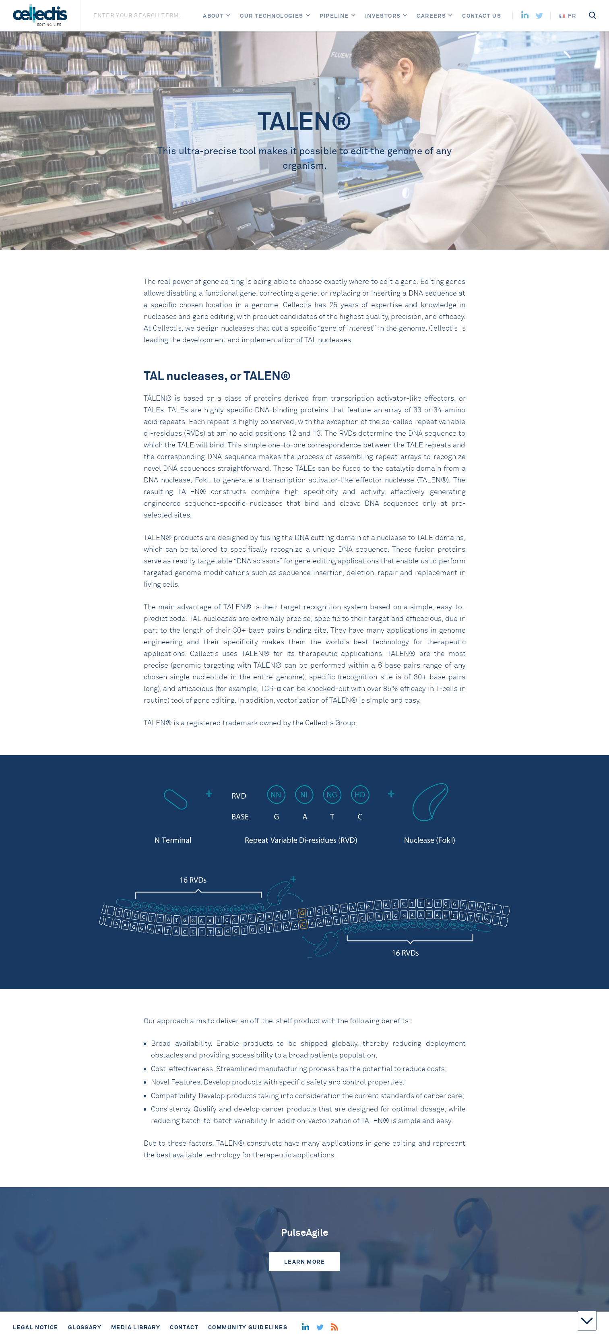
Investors (383, 15)
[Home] (40, 15)
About (213, 15)
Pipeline (334, 15)
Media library (135, 1327)
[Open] (228, 16)
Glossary (84, 1327)
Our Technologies (271, 15)
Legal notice (35, 1327)
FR (567, 15)
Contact (184, 1327)
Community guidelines (247, 1327)
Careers (431, 15)
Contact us (481, 15)
